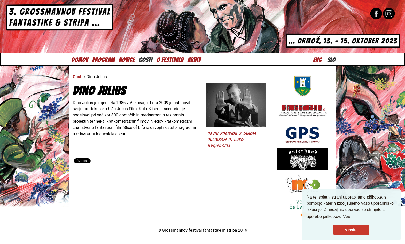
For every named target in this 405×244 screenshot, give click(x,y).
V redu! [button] (351, 230)
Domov (80, 59)
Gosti (145, 59)
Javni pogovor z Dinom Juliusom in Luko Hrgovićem (232, 140)
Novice (127, 59)
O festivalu (170, 59)
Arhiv (194, 59)
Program (103, 59)
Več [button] (346, 216)
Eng (317, 59)
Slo (331, 59)
